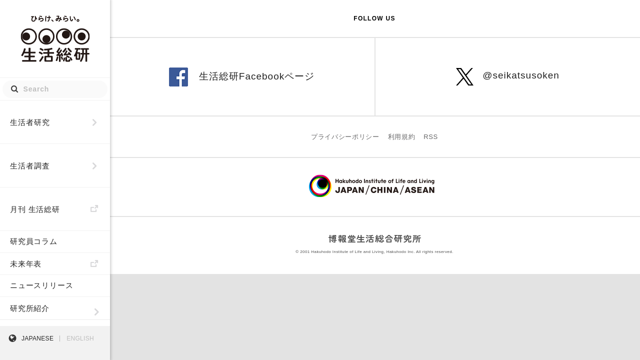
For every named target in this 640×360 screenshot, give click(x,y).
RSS (431, 136)
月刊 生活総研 (35, 209)
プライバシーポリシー (345, 136)
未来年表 (26, 264)
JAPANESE (38, 338)
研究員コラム (34, 241)
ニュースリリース (41, 285)
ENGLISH (80, 338)
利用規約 (402, 136)
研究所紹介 (30, 308)
